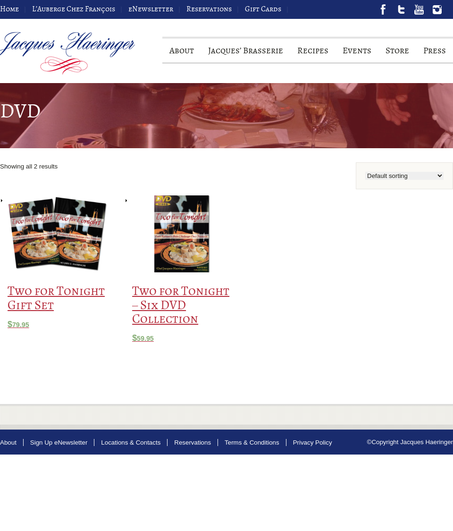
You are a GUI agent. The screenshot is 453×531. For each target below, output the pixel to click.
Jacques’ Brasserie (245, 54)
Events (357, 54)
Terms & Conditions (252, 442)
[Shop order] (404, 176)
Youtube (419, 9)
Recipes (312, 54)
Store (397, 54)
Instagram (437, 9)
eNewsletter (150, 9)
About (181, 54)
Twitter (401, 9)
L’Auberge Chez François (73, 9)
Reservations (209, 9)
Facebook (383, 9)
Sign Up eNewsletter (59, 442)
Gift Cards (263, 9)
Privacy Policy (312, 442)
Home (9, 9)
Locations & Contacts (130, 442)
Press (434, 54)
